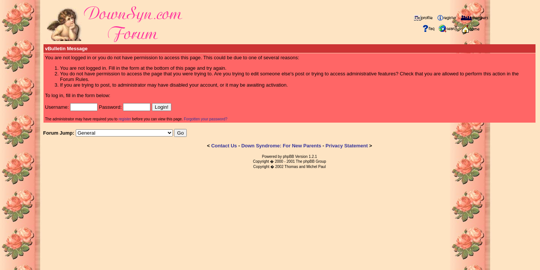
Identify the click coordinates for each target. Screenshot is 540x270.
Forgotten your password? (205, 119)
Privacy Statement (347, 145)
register (124, 119)
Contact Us (224, 145)
